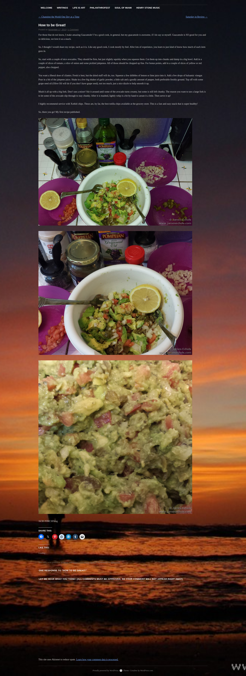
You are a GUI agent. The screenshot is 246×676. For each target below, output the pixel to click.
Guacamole (84, 562)
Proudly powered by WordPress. (106, 670)
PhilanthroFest (100, 7)
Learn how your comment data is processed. (97, 659)
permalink (115, 562)
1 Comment (73, 29)
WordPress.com (146, 670)
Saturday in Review (197, 17)
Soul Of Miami (123, 7)
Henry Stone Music (148, 7)
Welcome (46, 7)
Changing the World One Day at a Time (58, 17)
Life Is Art (79, 7)
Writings (62, 7)
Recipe (93, 562)
